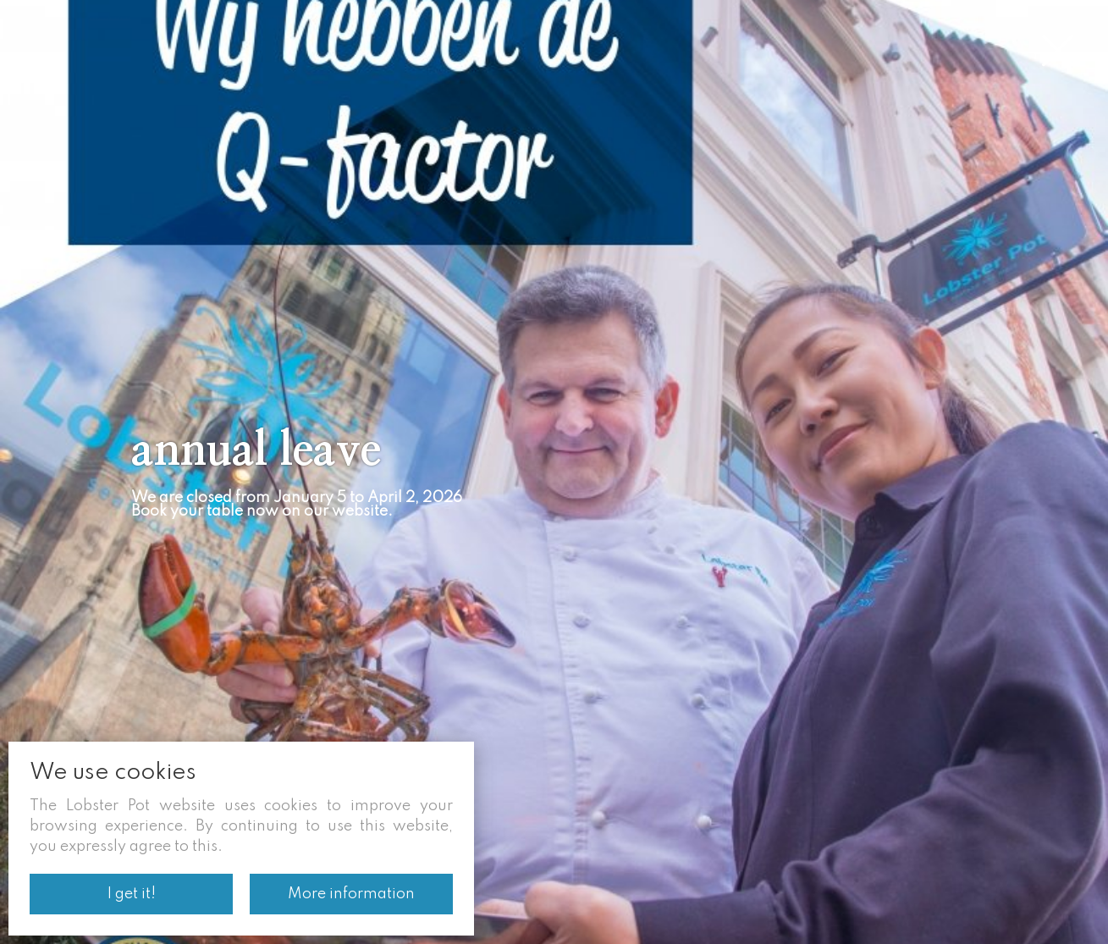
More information (351, 894)
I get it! (131, 894)
